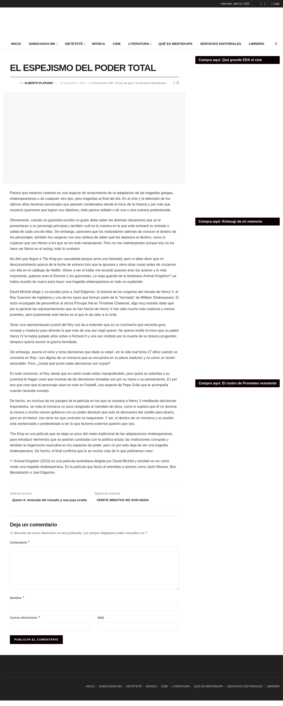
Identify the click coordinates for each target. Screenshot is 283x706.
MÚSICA (98, 43)
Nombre (17, 603)
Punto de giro (124, 83)
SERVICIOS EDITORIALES (220, 43)
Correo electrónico (25, 623)
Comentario (20, 548)
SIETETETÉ (74, 43)
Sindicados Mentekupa (150, 83)
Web (101, 623)
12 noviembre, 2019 (72, 83)
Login (275, 3)
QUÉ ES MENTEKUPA (175, 43)
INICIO (16, 43)
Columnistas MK (102, 83)
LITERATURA (138, 43)
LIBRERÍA (256, 43)
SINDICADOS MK (42, 43)
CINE (117, 43)
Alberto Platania (38, 83)
